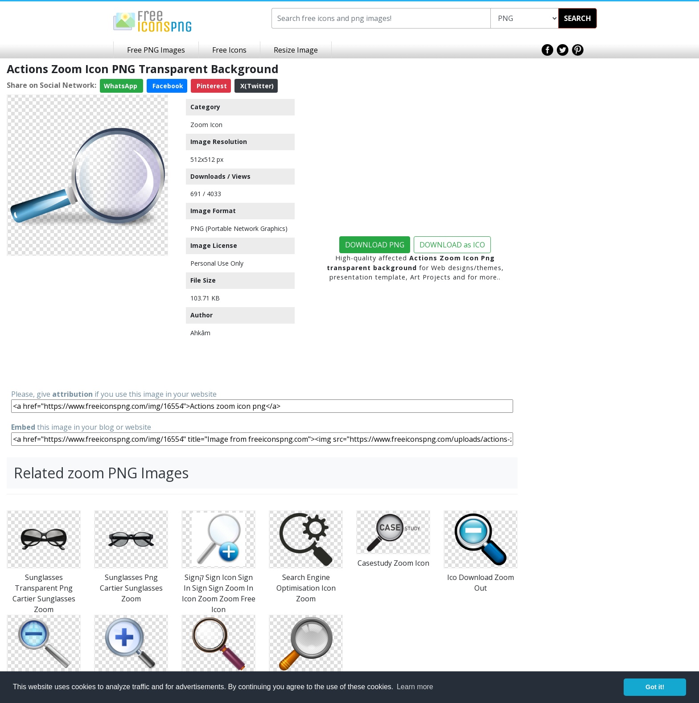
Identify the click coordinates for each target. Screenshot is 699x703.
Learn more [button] (415, 687)
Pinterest (211, 86)
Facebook (167, 86)
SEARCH (577, 18)
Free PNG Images (156, 50)
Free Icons (229, 50)
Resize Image (296, 50)
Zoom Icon (206, 124)
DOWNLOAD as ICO (452, 245)
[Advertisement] (87, 321)
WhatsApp (121, 86)
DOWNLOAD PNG (374, 245)
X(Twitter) (256, 86)
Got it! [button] (655, 687)
